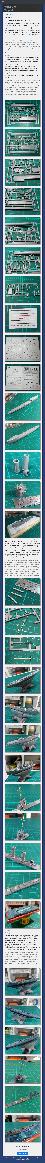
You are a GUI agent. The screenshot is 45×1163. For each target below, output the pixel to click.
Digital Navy (9, 27)
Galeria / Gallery (22, 1153)
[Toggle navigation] (3, 2)
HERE (29, 42)
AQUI (6, 29)
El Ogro (30, 938)
